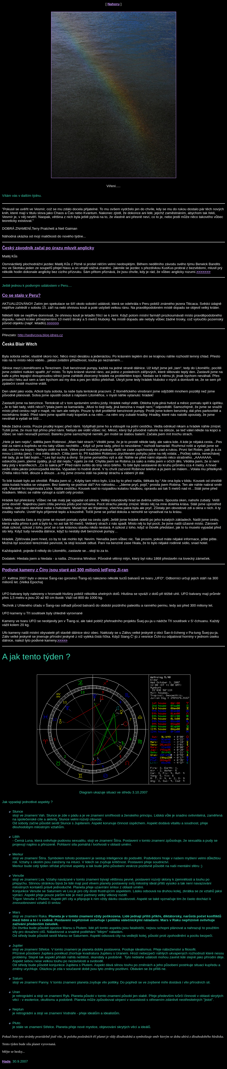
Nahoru (113, 4)
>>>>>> (53, 323)
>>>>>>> (203, 272)
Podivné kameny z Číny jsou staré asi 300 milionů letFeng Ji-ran (65, 570)
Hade (6, 1061)
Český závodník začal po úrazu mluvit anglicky (48, 248)
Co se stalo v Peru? (21, 295)
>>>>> (62, 640)
